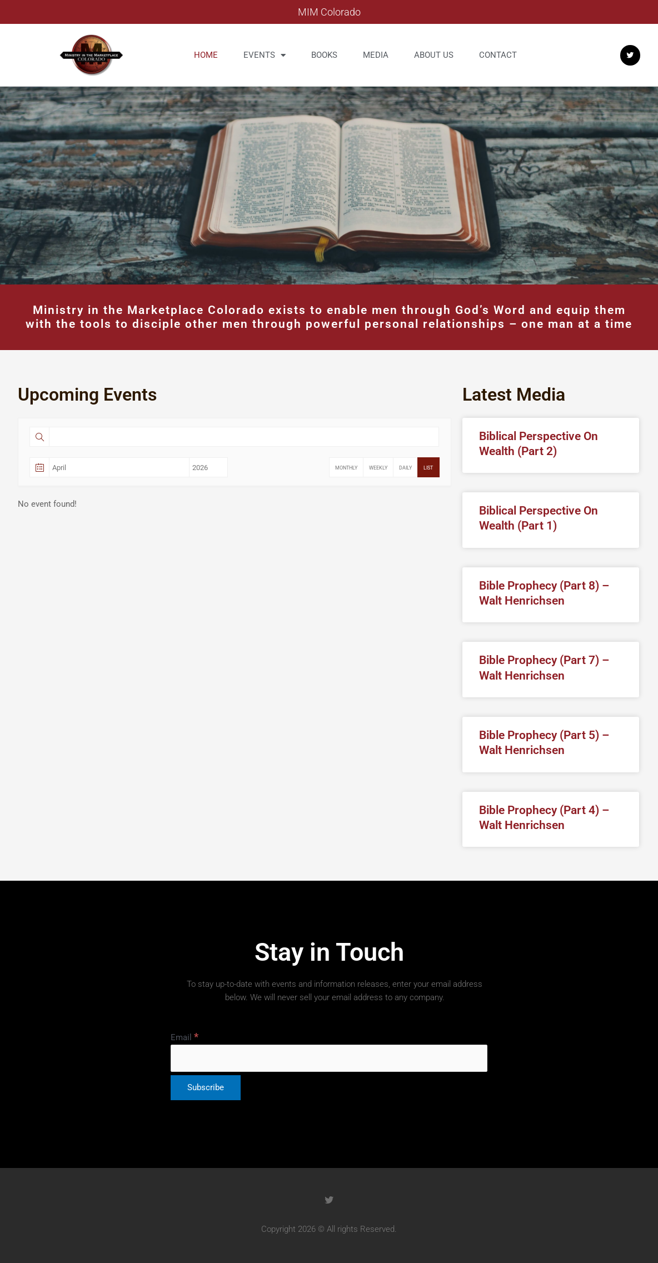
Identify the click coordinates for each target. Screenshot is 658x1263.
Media (375, 55)
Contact (498, 55)
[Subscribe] (206, 1087)
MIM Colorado (329, 12)
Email (184, 1037)
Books (324, 55)
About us (433, 55)
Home (206, 55)
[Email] (329, 1058)
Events (264, 55)
